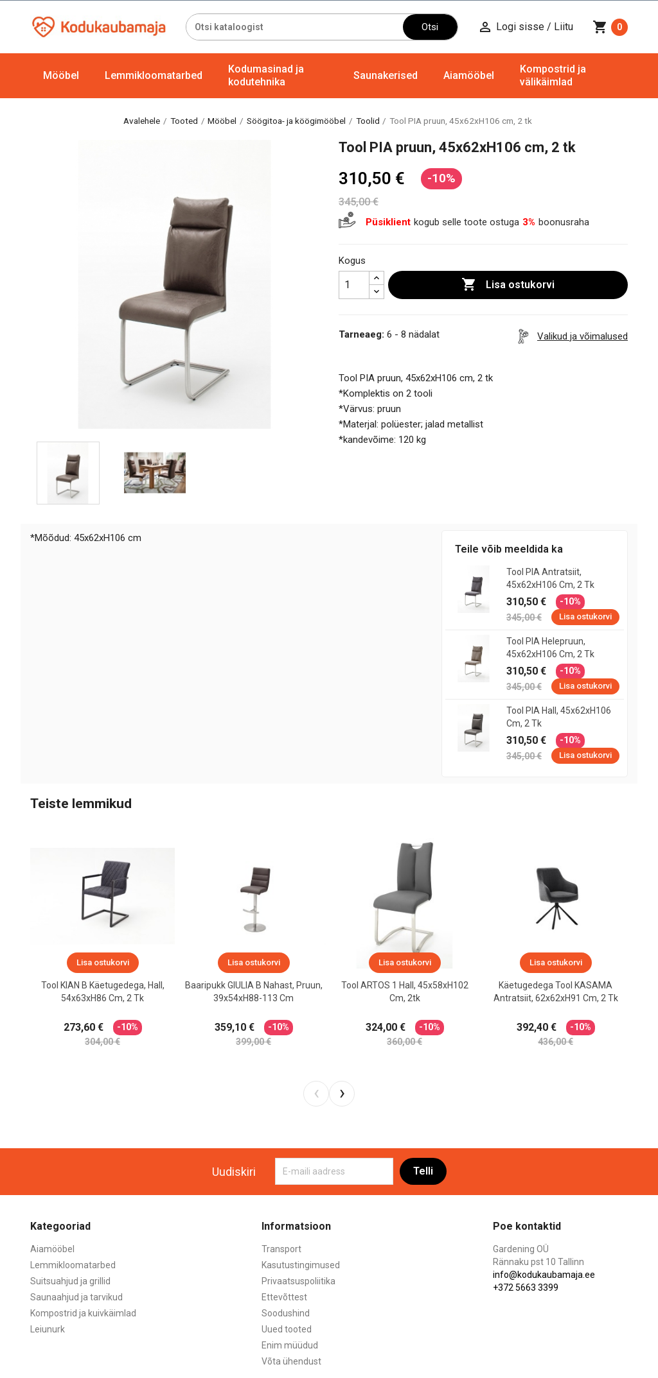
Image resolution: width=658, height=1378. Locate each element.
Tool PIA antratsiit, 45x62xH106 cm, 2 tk (550, 578)
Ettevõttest (284, 1297)
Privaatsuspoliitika (298, 1281)
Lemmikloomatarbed (153, 75)
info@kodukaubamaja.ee (544, 1275)
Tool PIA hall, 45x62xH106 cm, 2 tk (558, 716)
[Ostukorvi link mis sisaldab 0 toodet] (610, 27)
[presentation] (316, 1094)
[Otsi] (294, 27)
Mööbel (61, 75)
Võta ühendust (291, 1361)
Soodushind (286, 1313)
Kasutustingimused (301, 1265)
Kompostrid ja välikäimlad (553, 75)
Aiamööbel (468, 75)
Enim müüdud (290, 1345)
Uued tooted (287, 1329)
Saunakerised (385, 75)
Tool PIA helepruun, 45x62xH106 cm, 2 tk (550, 647)
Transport (281, 1249)
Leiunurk (47, 1329)
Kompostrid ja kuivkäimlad (83, 1313)
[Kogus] (354, 285)
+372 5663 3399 (525, 1287)
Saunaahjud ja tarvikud (76, 1297)
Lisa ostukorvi (508, 285)
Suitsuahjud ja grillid (70, 1281)
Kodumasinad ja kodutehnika (266, 75)
